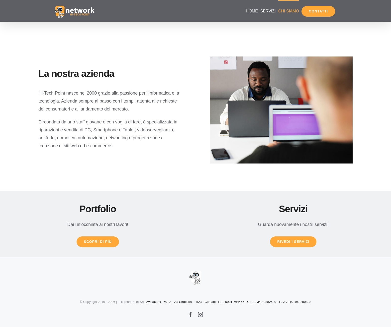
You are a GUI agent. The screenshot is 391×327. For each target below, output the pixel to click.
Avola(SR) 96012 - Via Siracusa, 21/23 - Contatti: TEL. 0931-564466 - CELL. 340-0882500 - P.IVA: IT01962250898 (228, 302)
